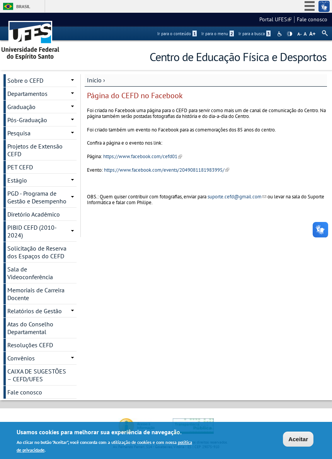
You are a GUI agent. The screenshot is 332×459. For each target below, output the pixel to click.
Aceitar (298, 440)
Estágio (17, 180)
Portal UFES (275, 19)
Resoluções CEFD (30, 345)
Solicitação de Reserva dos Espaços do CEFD (36, 252)
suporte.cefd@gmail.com (237, 196)
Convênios (21, 358)
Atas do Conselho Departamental (30, 328)
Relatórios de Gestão (34, 311)
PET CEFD (20, 167)
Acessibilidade (280, 33)
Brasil (23, 6)
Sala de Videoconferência (30, 273)
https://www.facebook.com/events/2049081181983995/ (166, 170)
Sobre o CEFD (25, 80)
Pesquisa (19, 133)
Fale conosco (312, 19)
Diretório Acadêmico (33, 214)
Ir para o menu (217, 33)
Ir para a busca (254, 33)
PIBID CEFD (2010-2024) (32, 231)
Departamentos (27, 93)
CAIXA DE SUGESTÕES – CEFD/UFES (36, 375)
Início (94, 80)
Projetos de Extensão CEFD (35, 150)
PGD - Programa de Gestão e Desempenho (36, 197)
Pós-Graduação (27, 120)
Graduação (21, 107)
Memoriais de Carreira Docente (36, 294)
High (289, 34)
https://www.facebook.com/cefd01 (142, 156)
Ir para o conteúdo (177, 33)
